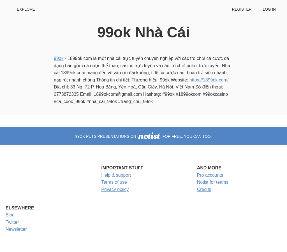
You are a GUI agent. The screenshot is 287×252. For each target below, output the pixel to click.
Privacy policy (115, 189)
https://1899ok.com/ (209, 80)
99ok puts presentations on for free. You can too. (143, 136)
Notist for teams (212, 182)
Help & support (116, 175)
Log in (269, 9)
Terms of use (114, 182)
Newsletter (16, 229)
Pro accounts (210, 175)
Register (241, 9)
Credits (204, 189)
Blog (10, 215)
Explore (26, 9)
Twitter (12, 222)
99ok (59, 58)
